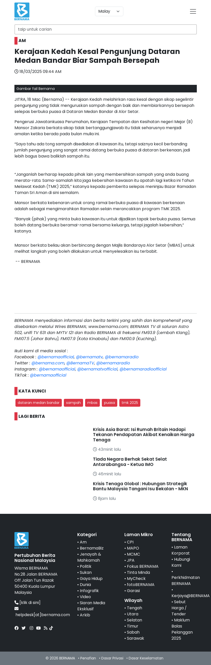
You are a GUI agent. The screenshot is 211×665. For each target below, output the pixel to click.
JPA (131, 560)
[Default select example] (109, 11)
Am (83, 542)
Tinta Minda (138, 572)
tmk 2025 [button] (130, 402)
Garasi (133, 591)
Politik (85, 566)
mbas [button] (92, 402)
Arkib (85, 615)
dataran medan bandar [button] (39, 402)
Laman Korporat (180, 550)
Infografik (89, 591)
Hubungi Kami (180, 562)
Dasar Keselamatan (146, 658)
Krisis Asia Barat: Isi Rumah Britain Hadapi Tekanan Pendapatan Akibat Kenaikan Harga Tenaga (143, 434)
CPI (130, 542)
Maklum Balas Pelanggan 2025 (182, 629)
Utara (132, 614)
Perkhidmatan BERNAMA (185, 580)
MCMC (133, 554)
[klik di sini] (30, 602)
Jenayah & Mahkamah (89, 557)
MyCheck (136, 578)
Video (85, 597)
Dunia (85, 585)
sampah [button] (73, 402)
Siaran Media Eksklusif (91, 606)
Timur (132, 626)
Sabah (133, 632)
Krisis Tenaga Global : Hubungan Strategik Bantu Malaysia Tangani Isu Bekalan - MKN (140, 486)
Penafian (88, 658)
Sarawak (135, 638)
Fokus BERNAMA (143, 566)
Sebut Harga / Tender (179, 608)
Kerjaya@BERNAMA (190, 596)
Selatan (134, 620)
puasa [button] (109, 402)
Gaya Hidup (91, 578)
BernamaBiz (92, 548)
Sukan (86, 572)
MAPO (133, 548)
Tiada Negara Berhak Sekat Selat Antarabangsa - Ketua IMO (130, 461)
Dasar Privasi (112, 658)
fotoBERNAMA (141, 585)
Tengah (134, 608)
